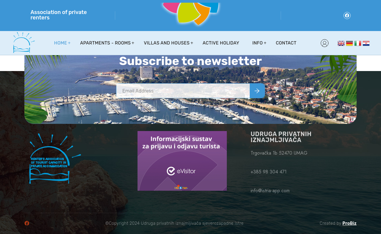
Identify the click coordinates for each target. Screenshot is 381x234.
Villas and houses (167, 43)
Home (60, 43)
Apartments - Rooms (105, 43)
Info (257, 43)
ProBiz (350, 223)
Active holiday (221, 43)
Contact (286, 43)
